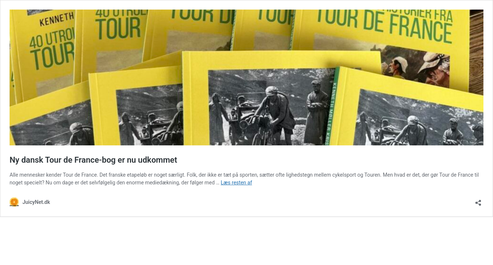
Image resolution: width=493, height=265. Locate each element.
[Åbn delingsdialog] (478, 200)
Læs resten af (236, 183)
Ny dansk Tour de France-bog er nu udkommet (93, 160)
